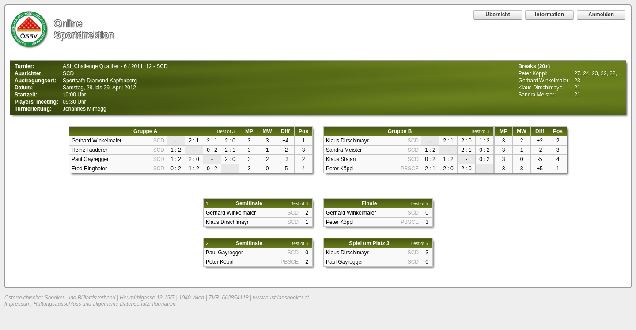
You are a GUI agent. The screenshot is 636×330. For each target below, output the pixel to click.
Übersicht (497, 15)
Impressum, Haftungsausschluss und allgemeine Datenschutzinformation (90, 304)
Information (549, 15)
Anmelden (601, 15)
